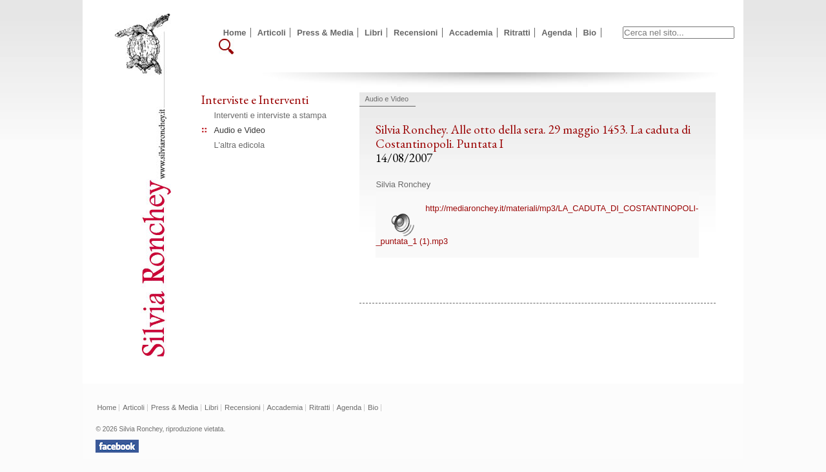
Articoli (271, 32)
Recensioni (416, 32)
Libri (374, 32)
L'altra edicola (239, 145)
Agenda (556, 32)
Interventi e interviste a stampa (270, 115)
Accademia (471, 32)
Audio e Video (239, 130)
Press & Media (325, 32)
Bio (590, 32)
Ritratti (517, 32)
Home (235, 32)
